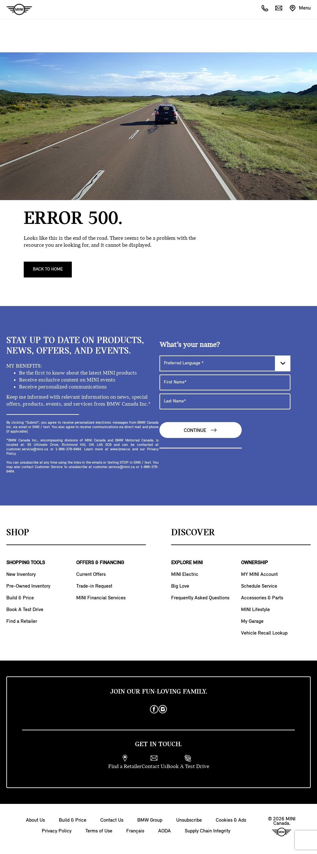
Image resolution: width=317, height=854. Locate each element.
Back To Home (48, 269)
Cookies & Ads (231, 820)
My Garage (252, 621)
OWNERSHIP (254, 562)
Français (135, 831)
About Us (35, 820)
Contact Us (111, 820)
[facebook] (154, 709)
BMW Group (149, 820)
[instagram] (162, 709)
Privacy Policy (56, 831)
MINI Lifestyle (255, 609)
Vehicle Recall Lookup (264, 633)
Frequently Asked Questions (200, 598)
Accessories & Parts (262, 598)
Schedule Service (259, 586)
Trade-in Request (94, 586)
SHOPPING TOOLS (25, 562)
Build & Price (20, 598)
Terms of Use (98, 831)
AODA (164, 831)
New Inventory (21, 574)
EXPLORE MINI (187, 562)
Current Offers (91, 574)
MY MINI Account (259, 574)
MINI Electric (184, 574)
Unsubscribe (189, 820)
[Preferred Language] (224, 363)
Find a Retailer (21, 621)
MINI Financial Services (101, 598)
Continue (200, 430)
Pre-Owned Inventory (28, 586)
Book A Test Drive (24, 609)
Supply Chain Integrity (207, 831)
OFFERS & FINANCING (100, 562)
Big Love (180, 586)
